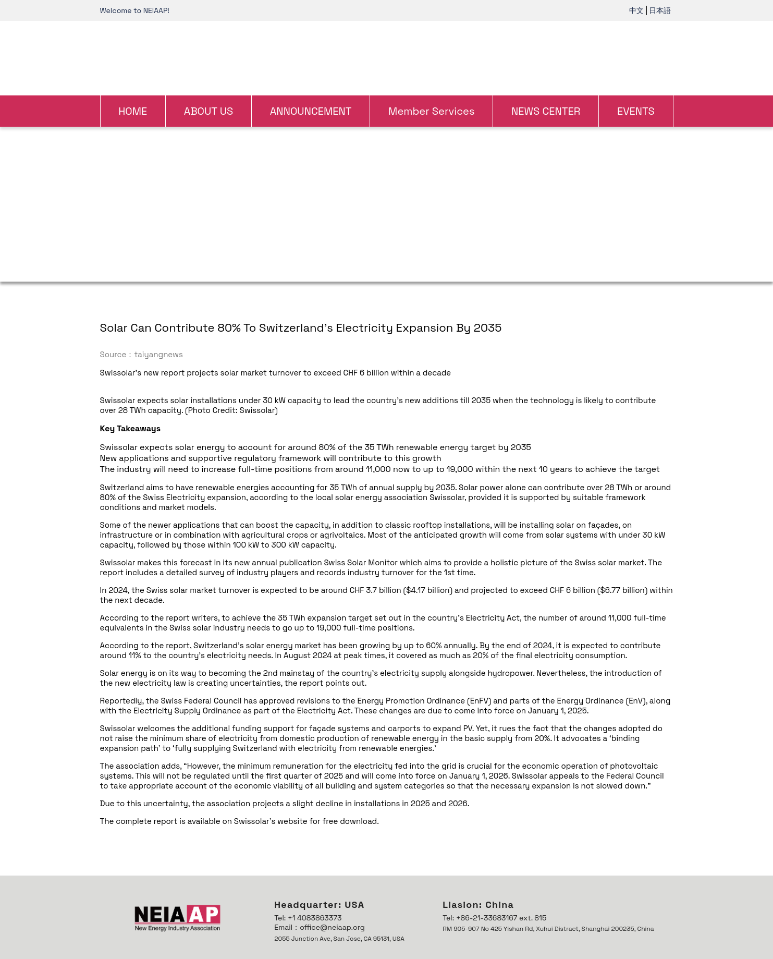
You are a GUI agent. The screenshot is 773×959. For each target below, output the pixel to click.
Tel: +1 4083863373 (307, 917)
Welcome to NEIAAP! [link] (134, 10)
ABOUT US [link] (209, 111)
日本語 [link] (660, 10)
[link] (386, 57)
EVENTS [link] (636, 111)
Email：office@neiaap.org (319, 927)
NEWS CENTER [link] (545, 111)
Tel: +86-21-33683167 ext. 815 (494, 917)
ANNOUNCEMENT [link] (311, 111)
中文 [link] (636, 10)
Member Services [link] (431, 111)
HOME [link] (132, 111)
